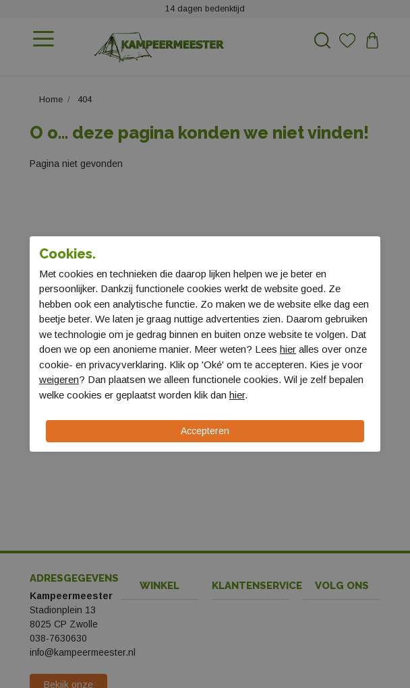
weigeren (59, 379)
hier (288, 349)
